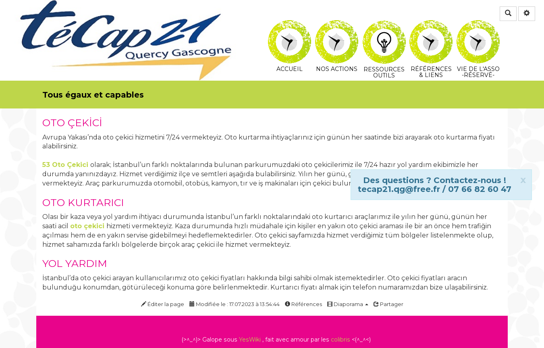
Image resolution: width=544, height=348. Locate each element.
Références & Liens (431, 25)
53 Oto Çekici (65, 165)
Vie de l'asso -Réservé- (478, 25)
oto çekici (87, 226)
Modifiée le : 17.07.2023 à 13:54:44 (234, 304)
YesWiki (250, 339)
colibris (340, 339)
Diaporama (347, 304)
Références (303, 304)
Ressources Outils (384, 30)
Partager (388, 304)
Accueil (289, 25)
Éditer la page (162, 304)
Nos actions (336, 25)
